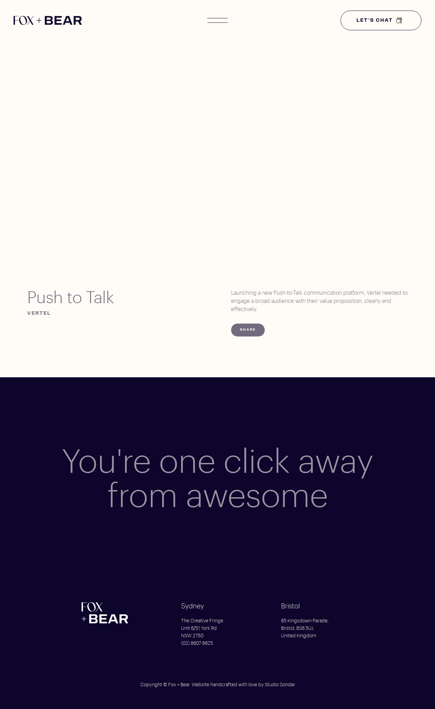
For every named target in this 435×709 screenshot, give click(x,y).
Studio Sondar (280, 684)
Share (248, 330)
